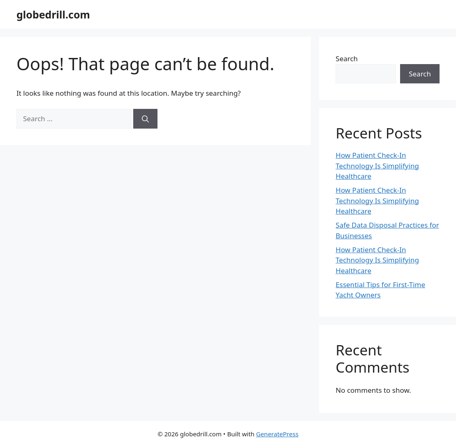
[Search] (145, 119)
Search (347, 58)
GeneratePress (277, 434)
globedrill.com (53, 14)
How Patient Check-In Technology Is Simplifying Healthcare (377, 165)
